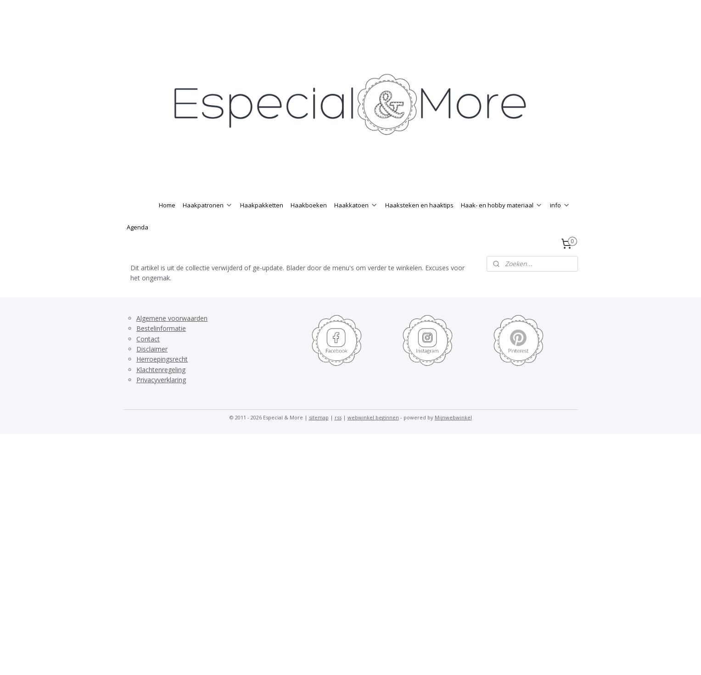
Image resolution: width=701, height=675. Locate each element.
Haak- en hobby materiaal (502, 223)
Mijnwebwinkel (453, 435)
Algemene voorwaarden (171, 336)
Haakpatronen (208, 223)
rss (338, 435)
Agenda (137, 245)
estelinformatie (163, 346)
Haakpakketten (261, 223)
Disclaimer (152, 367)
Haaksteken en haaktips (419, 223)
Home (167, 223)
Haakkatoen (356, 223)
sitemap (319, 435)
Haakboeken (309, 223)
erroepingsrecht (164, 377)
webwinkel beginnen (373, 435)
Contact (148, 357)
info (560, 223)
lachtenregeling (162, 388)
